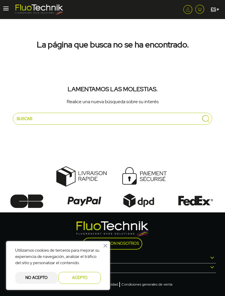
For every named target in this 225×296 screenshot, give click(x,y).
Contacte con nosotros (112, 243)
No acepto (36, 277)
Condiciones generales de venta (146, 284)
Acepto (80, 277)
